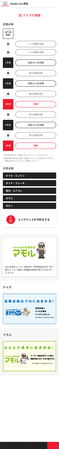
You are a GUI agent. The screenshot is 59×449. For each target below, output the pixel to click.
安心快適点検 (35, 73)
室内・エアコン (14, 191)
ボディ (9, 206)
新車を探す (17, 445)
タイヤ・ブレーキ (15, 183)
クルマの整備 (29, 445)
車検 (36, 104)
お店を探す (6, 445)
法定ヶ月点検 (36, 62)
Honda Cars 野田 (19, 4)
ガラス (9, 198)
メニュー (55, 3)
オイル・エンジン (15, 175)
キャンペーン (41, 445)
